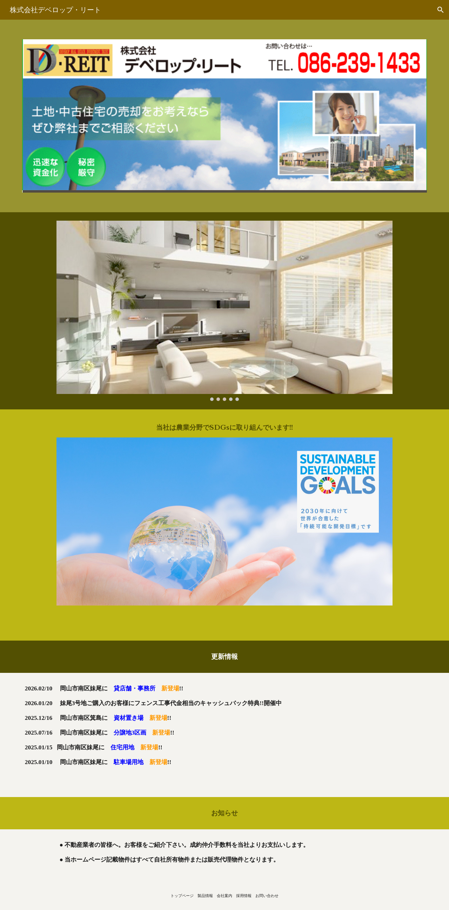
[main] (224, 427)
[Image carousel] (224, 311)
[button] (440, 9)
